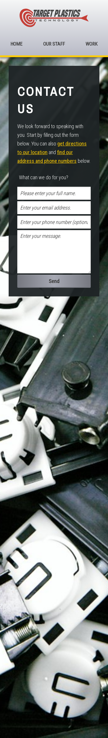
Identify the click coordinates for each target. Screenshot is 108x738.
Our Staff (54, 44)
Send (54, 281)
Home (16, 44)
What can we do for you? (43, 177)
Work (92, 44)
